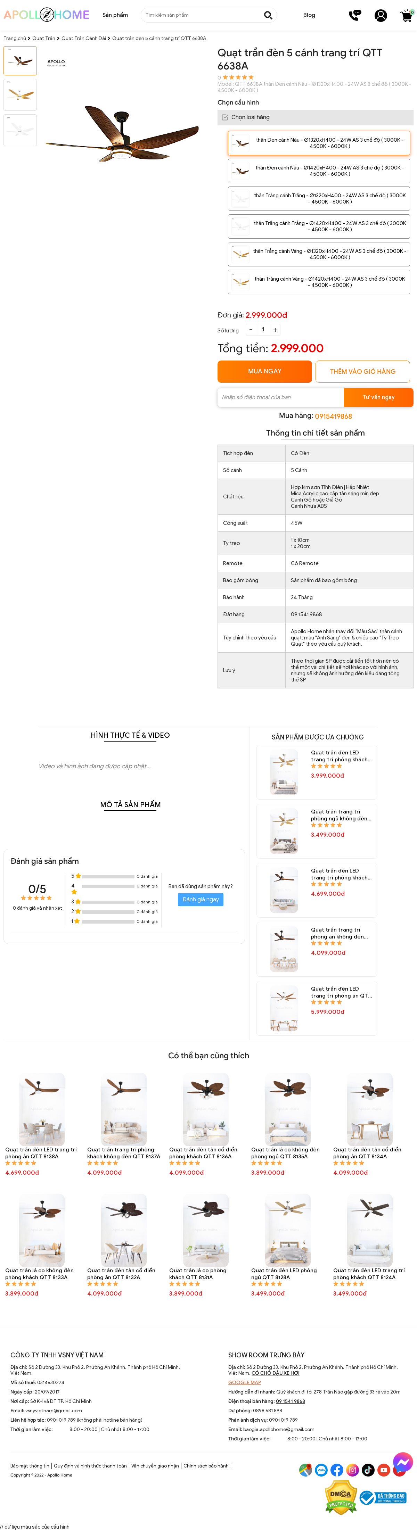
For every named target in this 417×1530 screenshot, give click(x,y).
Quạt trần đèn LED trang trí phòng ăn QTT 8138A (41, 1153)
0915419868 (333, 416)
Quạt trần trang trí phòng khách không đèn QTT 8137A (123, 1153)
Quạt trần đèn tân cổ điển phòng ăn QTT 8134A (367, 1153)
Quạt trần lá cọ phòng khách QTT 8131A (198, 1274)
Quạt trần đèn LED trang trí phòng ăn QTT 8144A (341, 992)
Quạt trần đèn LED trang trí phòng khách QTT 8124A (369, 1274)
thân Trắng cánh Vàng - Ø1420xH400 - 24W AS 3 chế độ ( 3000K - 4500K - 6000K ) (329, 282)
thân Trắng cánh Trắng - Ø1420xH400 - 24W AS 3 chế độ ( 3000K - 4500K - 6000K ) (330, 226)
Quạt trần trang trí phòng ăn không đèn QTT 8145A (337, 933)
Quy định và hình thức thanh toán (90, 1466)
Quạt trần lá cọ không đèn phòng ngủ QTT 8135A (285, 1153)
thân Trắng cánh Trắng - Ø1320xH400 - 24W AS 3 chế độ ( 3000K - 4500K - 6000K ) (330, 198)
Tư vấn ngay (379, 397)
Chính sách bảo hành (206, 1466)
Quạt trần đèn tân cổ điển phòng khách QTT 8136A (203, 1153)
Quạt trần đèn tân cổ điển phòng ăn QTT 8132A (121, 1274)
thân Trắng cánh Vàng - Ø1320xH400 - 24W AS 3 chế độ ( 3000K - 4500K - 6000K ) (330, 254)
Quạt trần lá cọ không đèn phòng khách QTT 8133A (39, 1274)
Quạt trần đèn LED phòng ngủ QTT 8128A (284, 1274)
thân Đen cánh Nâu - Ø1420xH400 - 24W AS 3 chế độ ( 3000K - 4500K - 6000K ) (329, 171)
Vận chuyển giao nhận (155, 1466)
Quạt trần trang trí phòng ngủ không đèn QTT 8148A (339, 815)
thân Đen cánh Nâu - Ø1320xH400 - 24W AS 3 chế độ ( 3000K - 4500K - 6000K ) (330, 143)
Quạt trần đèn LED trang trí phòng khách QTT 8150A (339, 756)
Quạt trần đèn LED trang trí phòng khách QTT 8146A (339, 874)
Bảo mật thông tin (29, 1466)
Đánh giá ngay (200, 899)
